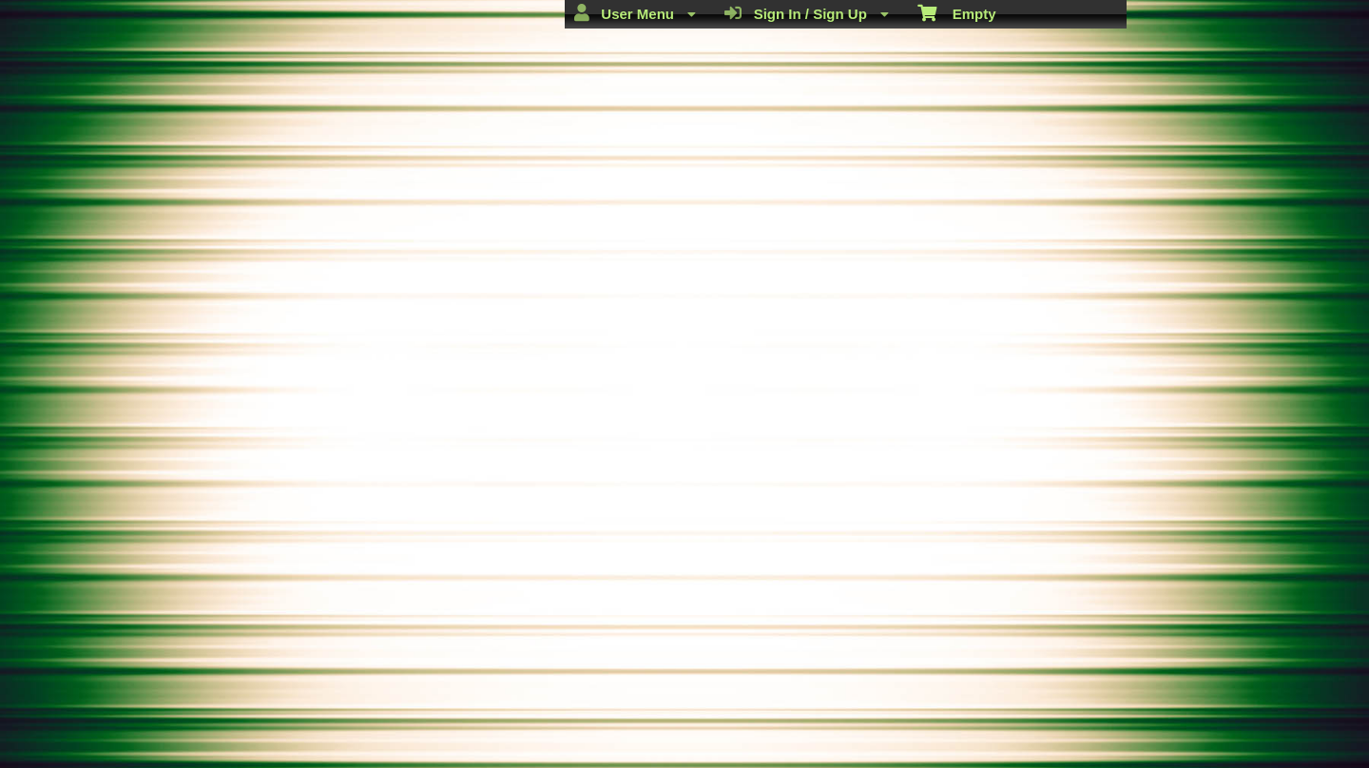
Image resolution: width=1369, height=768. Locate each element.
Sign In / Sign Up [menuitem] (806, 13)
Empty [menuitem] (956, 12)
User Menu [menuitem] (635, 13)
